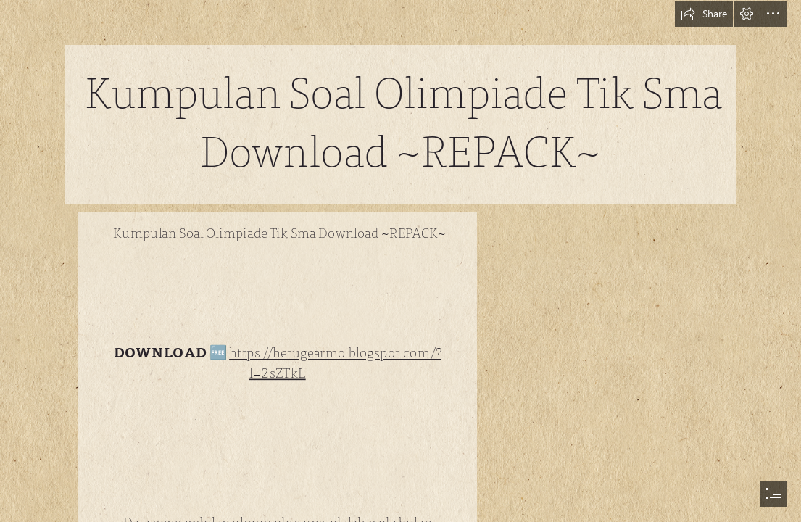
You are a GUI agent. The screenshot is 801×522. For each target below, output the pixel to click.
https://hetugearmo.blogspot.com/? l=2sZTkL (335, 363)
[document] (400, 261)
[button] (704, 14)
